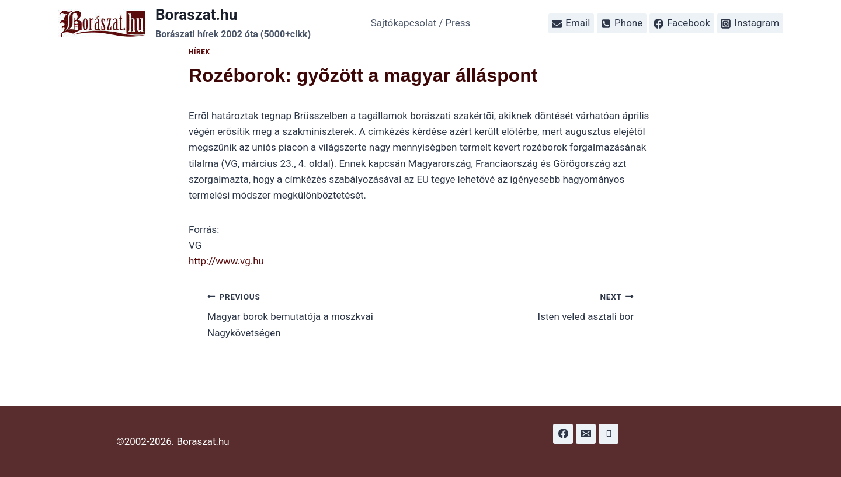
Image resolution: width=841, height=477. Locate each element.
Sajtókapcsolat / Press (421, 23)
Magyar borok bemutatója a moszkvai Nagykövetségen (309, 313)
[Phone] (608, 434)
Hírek (199, 52)
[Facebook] (563, 434)
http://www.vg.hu (226, 261)
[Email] (586, 434)
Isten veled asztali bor (532, 305)
